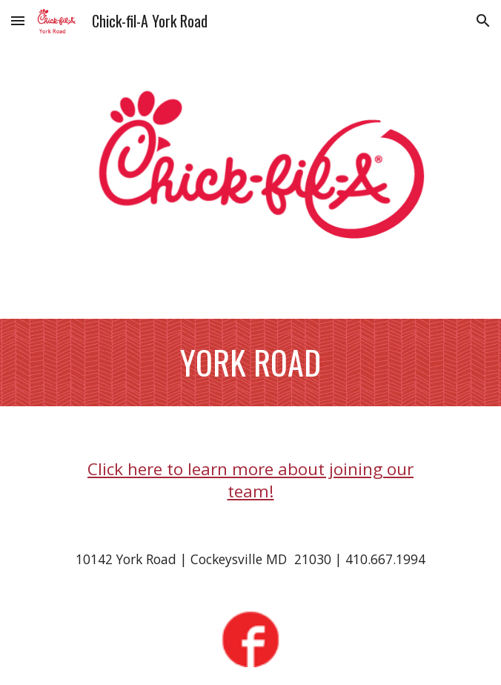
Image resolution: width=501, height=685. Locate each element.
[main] (250, 362)
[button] (18, 20)
